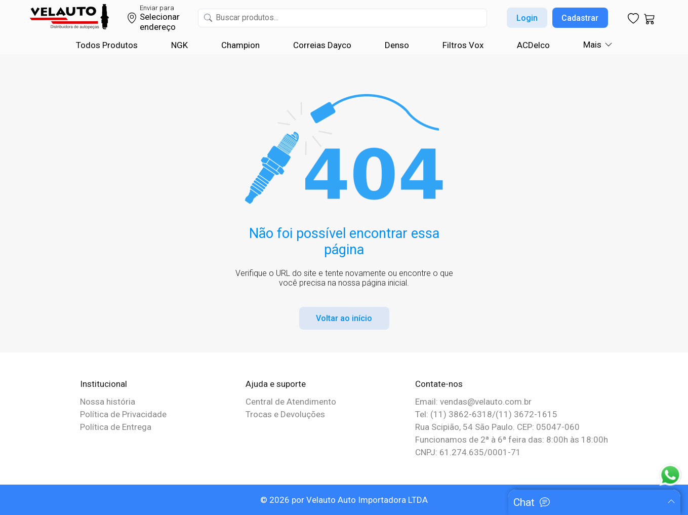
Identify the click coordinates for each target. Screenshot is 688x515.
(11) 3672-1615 (526, 414)
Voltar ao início (344, 318)
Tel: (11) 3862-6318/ (455, 414)
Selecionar (160, 17)
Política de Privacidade (123, 414)
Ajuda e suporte (276, 384)
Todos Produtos (107, 45)
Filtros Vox (462, 45)
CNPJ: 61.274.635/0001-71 (468, 452)
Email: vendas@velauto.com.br (473, 402)
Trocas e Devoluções (285, 414)
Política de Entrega (115, 427)
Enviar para (157, 8)
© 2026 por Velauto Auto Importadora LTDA (344, 500)
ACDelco (533, 45)
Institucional (103, 384)
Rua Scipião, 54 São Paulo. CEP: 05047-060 (497, 427)
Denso (397, 45)
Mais (592, 44)
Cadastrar (579, 18)
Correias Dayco (322, 45)
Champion (240, 45)
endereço (158, 27)
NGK (179, 45)
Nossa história (107, 402)
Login (527, 18)
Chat (524, 502)
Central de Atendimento (291, 402)
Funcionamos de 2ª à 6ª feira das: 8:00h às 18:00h (511, 439)
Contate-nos (439, 384)
